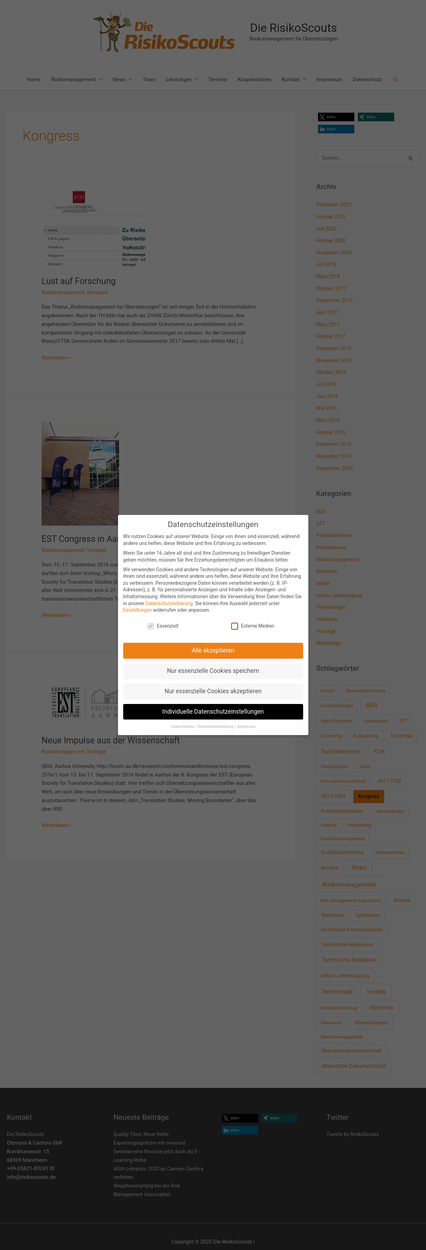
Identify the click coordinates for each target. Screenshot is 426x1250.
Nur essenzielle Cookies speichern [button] (213, 670)
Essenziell (162, 626)
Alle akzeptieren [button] (213, 650)
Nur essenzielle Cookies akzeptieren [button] (212, 691)
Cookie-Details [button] (183, 726)
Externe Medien (252, 626)
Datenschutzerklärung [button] (216, 726)
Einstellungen (137, 610)
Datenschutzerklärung (168, 603)
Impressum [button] (246, 726)
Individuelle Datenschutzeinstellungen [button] (213, 711)
